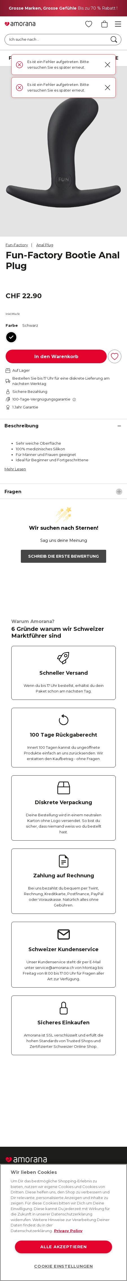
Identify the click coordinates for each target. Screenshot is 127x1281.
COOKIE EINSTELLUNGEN (63, 1266)
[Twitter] (57, 1101)
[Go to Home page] (20, 24)
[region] (63, 1222)
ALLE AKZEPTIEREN (63, 1246)
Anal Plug (44, 245)
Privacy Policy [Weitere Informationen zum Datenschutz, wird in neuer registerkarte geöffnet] (68, 1230)
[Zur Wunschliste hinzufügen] (114, 356)
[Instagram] (35, 1101)
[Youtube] (79, 1101)
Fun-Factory (17, 245)
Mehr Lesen (15, 469)
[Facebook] (12, 1101)
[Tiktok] (102, 1101)
